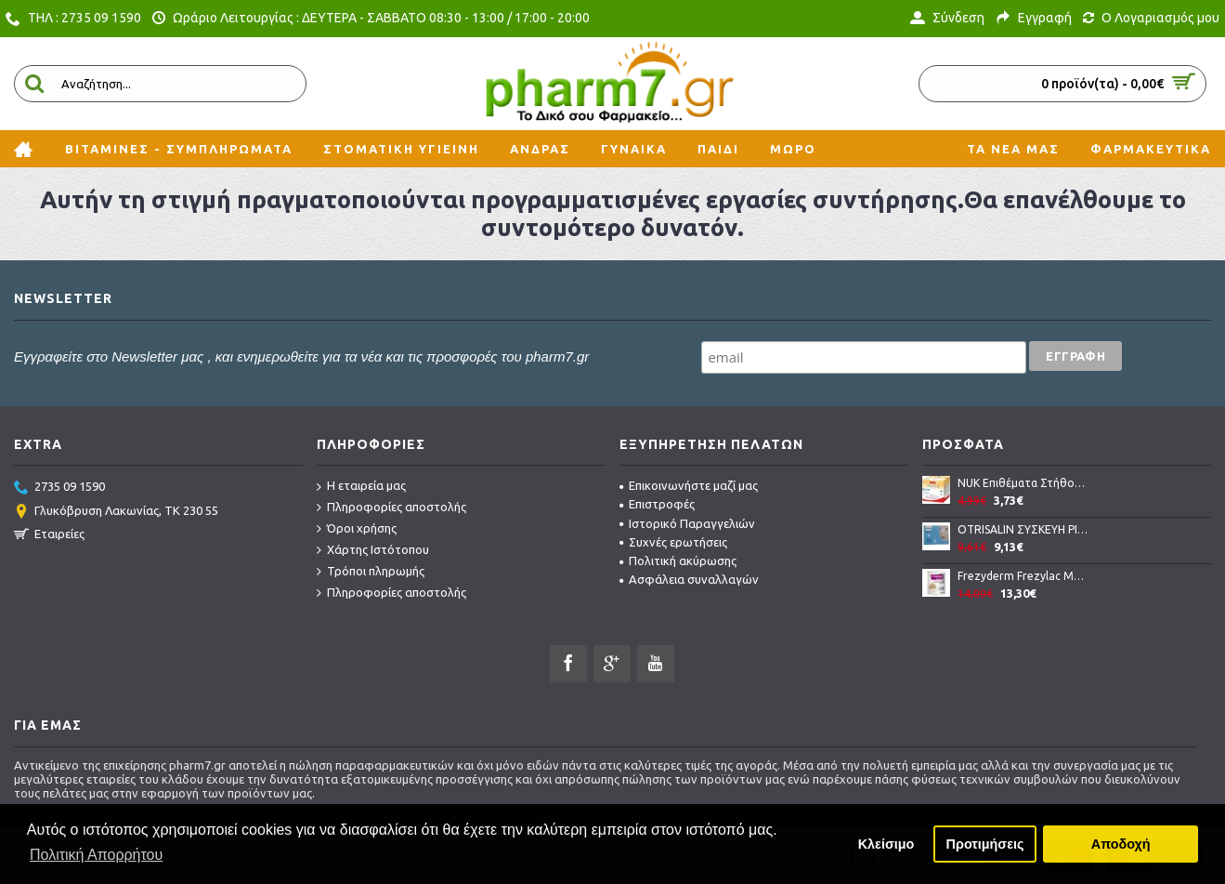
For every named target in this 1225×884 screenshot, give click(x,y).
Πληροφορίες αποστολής (391, 507)
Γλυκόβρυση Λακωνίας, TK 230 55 (116, 512)
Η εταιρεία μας (361, 486)
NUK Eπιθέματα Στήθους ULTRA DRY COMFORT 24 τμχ (1023, 483)
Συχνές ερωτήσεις (673, 541)
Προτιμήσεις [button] (985, 844)
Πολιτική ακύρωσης (677, 560)
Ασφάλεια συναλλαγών (689, 579)
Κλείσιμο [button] (886, 844)
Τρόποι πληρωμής (370, 571)
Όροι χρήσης (357, 528)
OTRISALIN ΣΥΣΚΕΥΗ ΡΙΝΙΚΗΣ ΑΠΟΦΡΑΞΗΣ (1023, 529)
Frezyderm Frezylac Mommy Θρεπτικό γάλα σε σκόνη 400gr (1023, 576)
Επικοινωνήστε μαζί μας (688, 485)
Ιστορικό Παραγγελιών (687, 523)
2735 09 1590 (59, 488)
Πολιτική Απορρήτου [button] (96, 855)
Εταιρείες (49, 535)
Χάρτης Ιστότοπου (373, 550)
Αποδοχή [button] (1121, 844)
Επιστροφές (657, 503)
